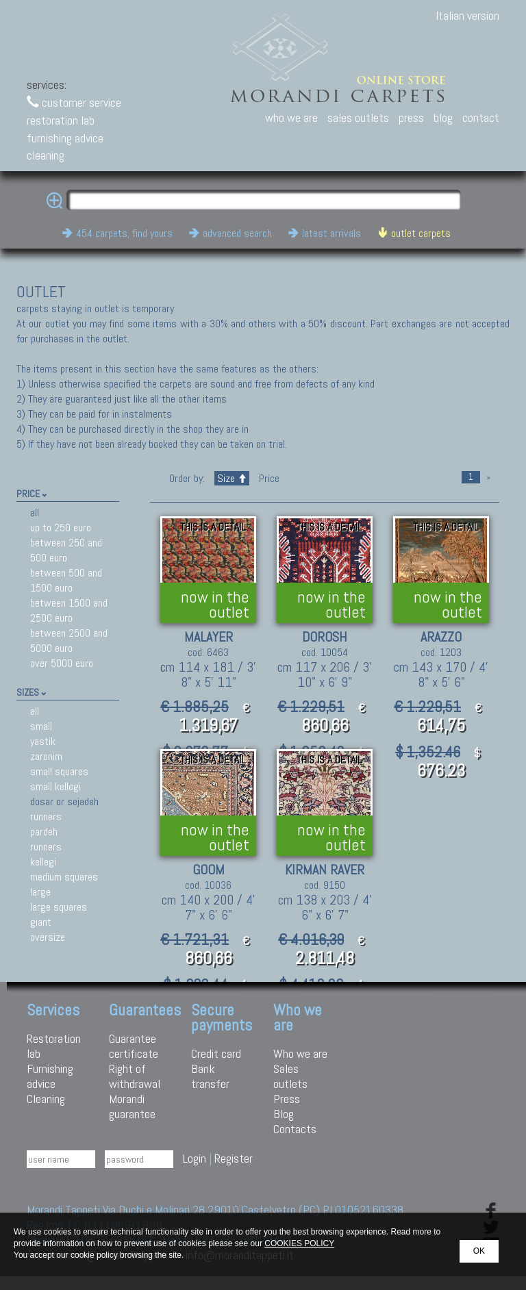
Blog (283, 1114)
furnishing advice (65, 138)
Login (194, 1158)
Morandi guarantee (132, 1106)
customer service (74, 102)
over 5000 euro (61, 663)
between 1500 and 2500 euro (69, 610)
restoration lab (61, 120)
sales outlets (358, 117)
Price (267, 478)
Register (233, 1158)
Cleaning (46, 1098)
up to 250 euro (60, 527)
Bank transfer (210, 1076)
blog (443, 117)
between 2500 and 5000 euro (69, 640)
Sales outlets (290, 1076)
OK (479, 1251)
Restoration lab (54, 1045)
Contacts (294, 1129)
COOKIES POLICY (299, 1243)
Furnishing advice (50, 1076)
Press (286, 1098)
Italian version (467, 15)
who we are (291, 117)
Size (231, 478)
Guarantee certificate (133, 1045)
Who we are (300, 1053)
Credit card (216, 1053)
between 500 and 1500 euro (66, 580)
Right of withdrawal (134, 1076)
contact (480, 117)
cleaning (45, 155)
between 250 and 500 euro (66, 550)
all (34, 512)
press (411, 117)
